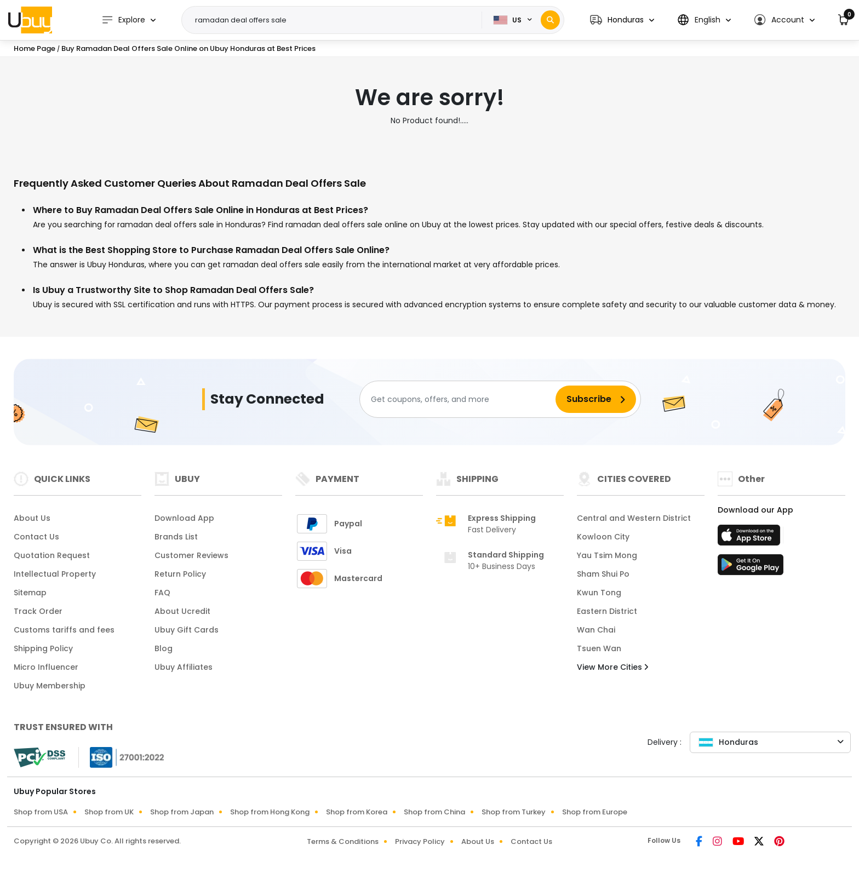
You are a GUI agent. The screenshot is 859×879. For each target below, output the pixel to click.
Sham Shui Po (603, 573)
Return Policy (180, 573)
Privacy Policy (420, 841)
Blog (163, 648)
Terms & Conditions (343, 841)
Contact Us (36, 536)
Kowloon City (603, 536)
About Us (32, 518)
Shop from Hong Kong (270, 812)
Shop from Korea (356, 812)
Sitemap (30, 592)
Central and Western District (634, 518)
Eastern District (607, 611)
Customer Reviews (191, 555)
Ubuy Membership (49, 685)
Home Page (34, 48)
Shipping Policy (43, 648)
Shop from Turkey (514, 812)
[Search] (550, 20)
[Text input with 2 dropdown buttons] (335, 20)
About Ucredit (182, 611)
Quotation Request (52, 555)
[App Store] (750, 538)
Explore (123, 20)
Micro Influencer (46, 667)
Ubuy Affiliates (183, 667)
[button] (622, 20)
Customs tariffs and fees (64, 629)
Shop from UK (109, 812)
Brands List (176, 536)
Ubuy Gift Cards (186, 629)
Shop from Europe (594, 812)
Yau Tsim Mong (607, 555)
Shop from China (434, 812)
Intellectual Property (55, 573)
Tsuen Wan (599, 648)
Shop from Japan (182, 812)
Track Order (38, 611)
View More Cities (612, 667)
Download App (184, 518)
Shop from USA (41, 812)
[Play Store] (750, 568)
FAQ (162, 592)
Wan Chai (596, 629)
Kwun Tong (599, 592)
